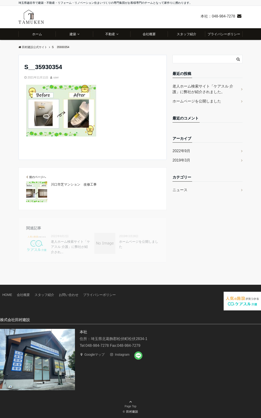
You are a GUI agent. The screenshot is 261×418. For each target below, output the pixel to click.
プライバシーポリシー (224, 34)
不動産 (110, 34)
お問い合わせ (68, 295)
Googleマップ (93, 354)
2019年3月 (181, 160)
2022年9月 (181, 151)
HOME (7, 295)
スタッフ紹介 (186, 34)
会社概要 (149, 34)
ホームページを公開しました (197, 101)
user (56, 77)
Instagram (119, 354)
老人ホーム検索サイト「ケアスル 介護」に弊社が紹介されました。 (203, 89)
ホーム (37, 34)
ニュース (180, 190)
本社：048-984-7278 (218, 16)
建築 (73, 34)
